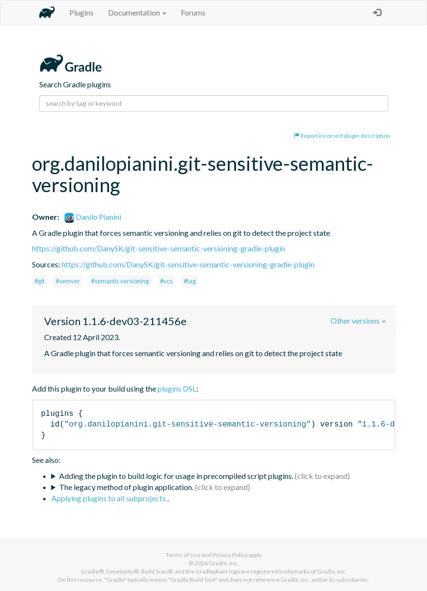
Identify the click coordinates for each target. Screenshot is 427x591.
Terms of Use (183, 554)
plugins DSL (177, 388)
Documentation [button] (137, 12)
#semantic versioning (120, 281)
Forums (193, 12)
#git (39, 281)
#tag (190, 281)
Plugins (81, 12)
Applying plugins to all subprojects (109, 498)
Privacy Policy (230, 554)
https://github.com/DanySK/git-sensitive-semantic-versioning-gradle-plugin (158, 248)
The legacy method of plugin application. (126, 487)
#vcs (166, 281)
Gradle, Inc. (223, 563)
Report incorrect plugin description (342, 135)
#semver (68, 281)
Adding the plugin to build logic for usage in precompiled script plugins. (176, 475)
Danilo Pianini (92, 216)
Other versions (358, 320)
